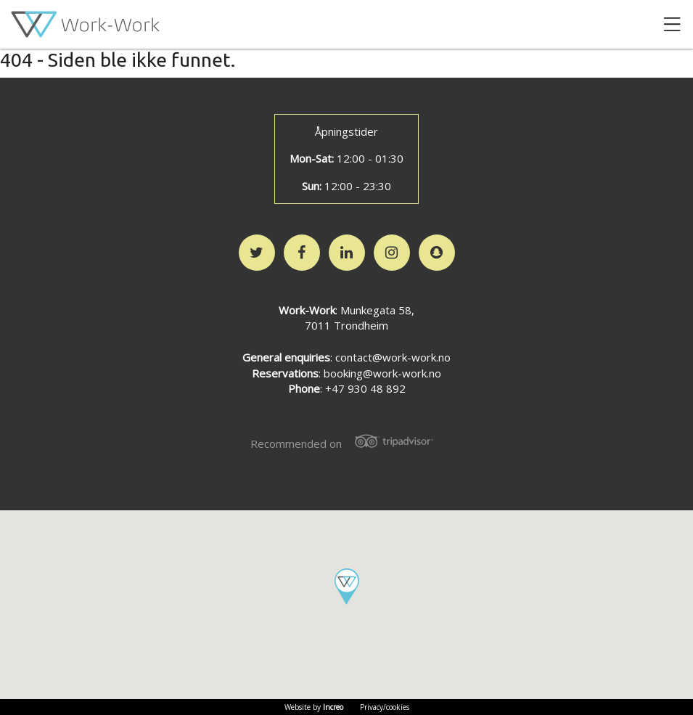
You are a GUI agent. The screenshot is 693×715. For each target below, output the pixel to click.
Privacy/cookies (384, 707)
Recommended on (346, 442)
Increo (333, 707)
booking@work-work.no (382, 373)
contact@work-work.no (393, 357)
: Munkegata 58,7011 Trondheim (346, 318)
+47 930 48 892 (365, 388)
